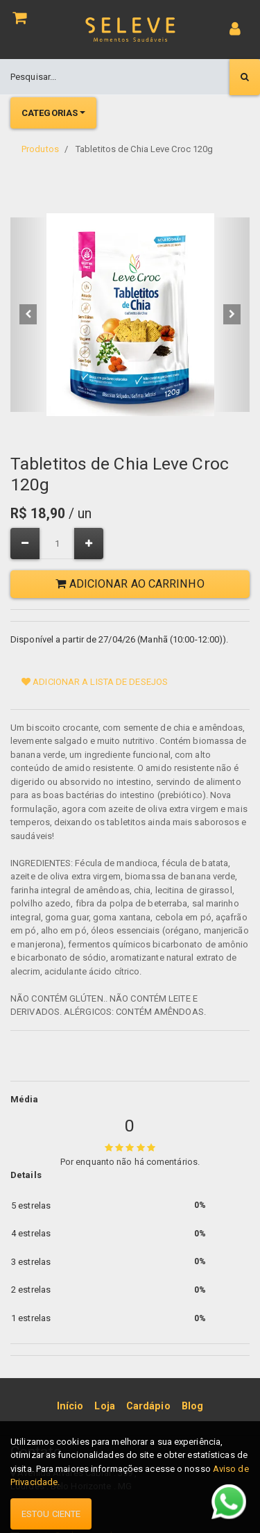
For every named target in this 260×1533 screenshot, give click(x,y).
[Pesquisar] (244, 77)
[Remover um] (25, 543)
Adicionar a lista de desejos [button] (94, 682)
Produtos (40, 149)
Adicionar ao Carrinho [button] (129, 583)
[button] (28, 314)
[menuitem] (70, 1406)
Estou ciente (50, 1514)
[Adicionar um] (88, 543)
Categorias (49, 113)
